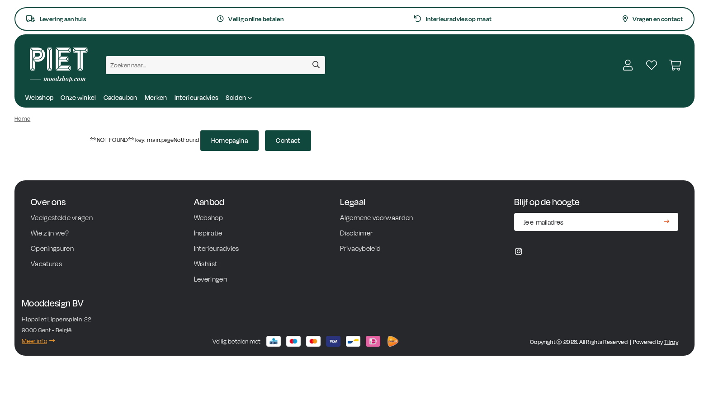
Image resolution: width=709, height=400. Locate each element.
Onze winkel (78, 97)
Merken (156, 97)
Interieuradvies (197, 97)
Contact (288, 140)
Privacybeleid (360, 248)
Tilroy (671, 342)
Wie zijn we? (50, 233)
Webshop (39, 97)
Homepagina (229, 140)
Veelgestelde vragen (62, 217)
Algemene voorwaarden (376, 217)
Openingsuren (52, 248)
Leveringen (211, 279)
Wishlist (206, 263)
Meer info (38, 340)
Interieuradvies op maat (453, 19)
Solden (239, 98)
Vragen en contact (653, 19)
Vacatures (46, 263)
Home (22, 118)
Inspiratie (208, 233)
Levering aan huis (56, 19)
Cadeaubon (120, 97)
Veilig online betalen (250, 19)
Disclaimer (356, 233)
